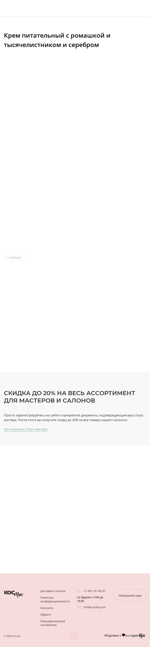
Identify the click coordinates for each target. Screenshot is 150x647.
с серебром (14, 257)
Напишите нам (130, 595)
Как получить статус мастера (25, 429)
